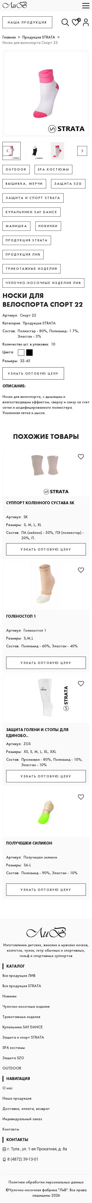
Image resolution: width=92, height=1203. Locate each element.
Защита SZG (13, 1057)
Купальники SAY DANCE (22, 1027)
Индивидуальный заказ (22, 1118)
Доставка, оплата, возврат (26, 1108)
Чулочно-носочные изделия (26, 1006)
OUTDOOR (11, 1068)
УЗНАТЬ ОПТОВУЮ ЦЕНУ (33, 373)
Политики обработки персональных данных (46, 1182)
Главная (9, 37)
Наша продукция (16, 1098)
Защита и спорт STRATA (23, 1037)
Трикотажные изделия (21, 1016)
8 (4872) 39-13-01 (20, 1159)
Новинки (9, 996)
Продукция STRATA (38, 37)
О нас (7, 1088)
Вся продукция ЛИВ (18, 975)
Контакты (10, 1129)
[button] (82, 151)
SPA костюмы (13, 1047)
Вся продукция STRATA (21, 985)
